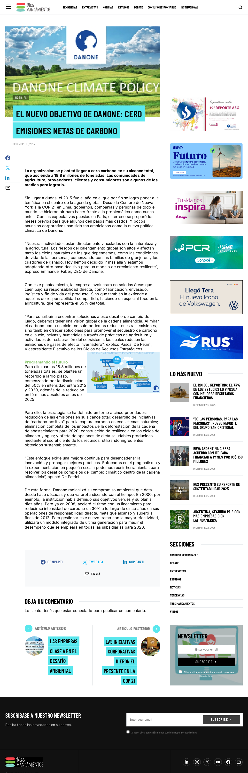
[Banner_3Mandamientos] (206, 110)
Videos (174, 598)
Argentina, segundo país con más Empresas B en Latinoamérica (217, 503)
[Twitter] (207, 749)
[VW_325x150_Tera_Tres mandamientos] (206, 293)
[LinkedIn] (186, 749)
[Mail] (239, 749)
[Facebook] (228, 749)
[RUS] (206, 338)
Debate (174, 550)
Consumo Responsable (184, 542)
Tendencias (177, 582)
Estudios (175, 566)
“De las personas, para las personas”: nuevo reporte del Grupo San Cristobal (215, 415)
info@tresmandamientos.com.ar (21, 764)
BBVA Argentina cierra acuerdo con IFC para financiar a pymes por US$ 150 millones (216, 444)
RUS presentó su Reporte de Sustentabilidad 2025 (213, 473)
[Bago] (206, 203)
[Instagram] (197, 749)
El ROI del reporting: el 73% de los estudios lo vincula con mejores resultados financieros (217, 385)
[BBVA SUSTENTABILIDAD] (206, 157)
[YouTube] (218, 749)
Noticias (21, 97)
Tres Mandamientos (182, 590)
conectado (82, 611)
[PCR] (206, 248)
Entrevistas (178, 558)
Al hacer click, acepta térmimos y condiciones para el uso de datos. (206, 660)
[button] (7, 7)
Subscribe (203, 649)
